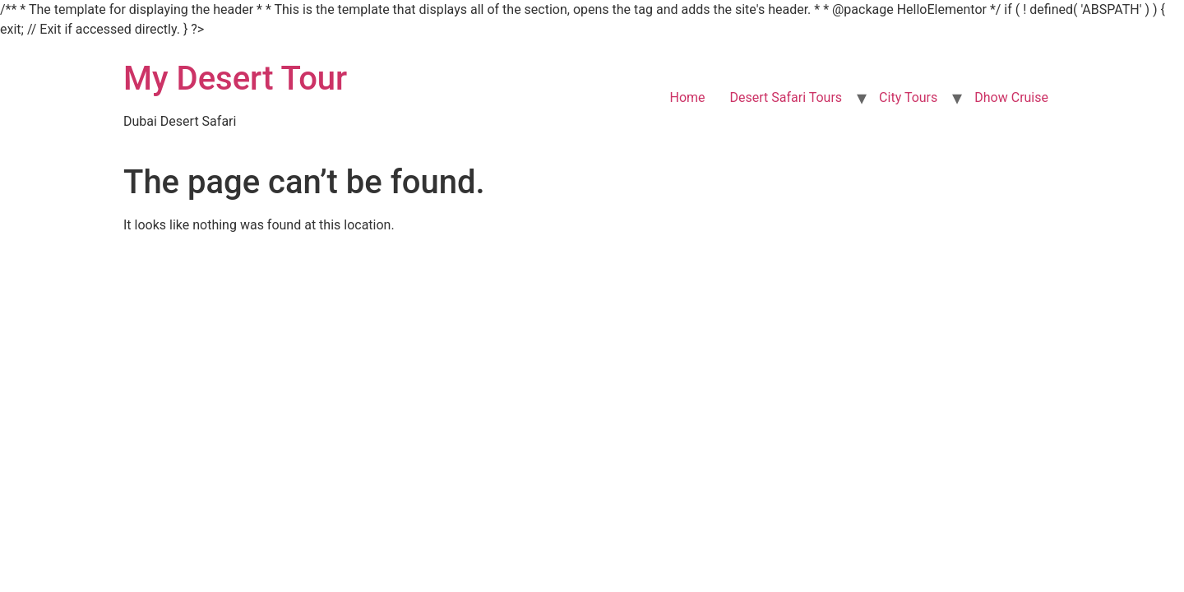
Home (687, 97)
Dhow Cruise (1011, 97)
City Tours (908, 97)
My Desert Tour (235, 78)
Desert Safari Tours (786, 97)
